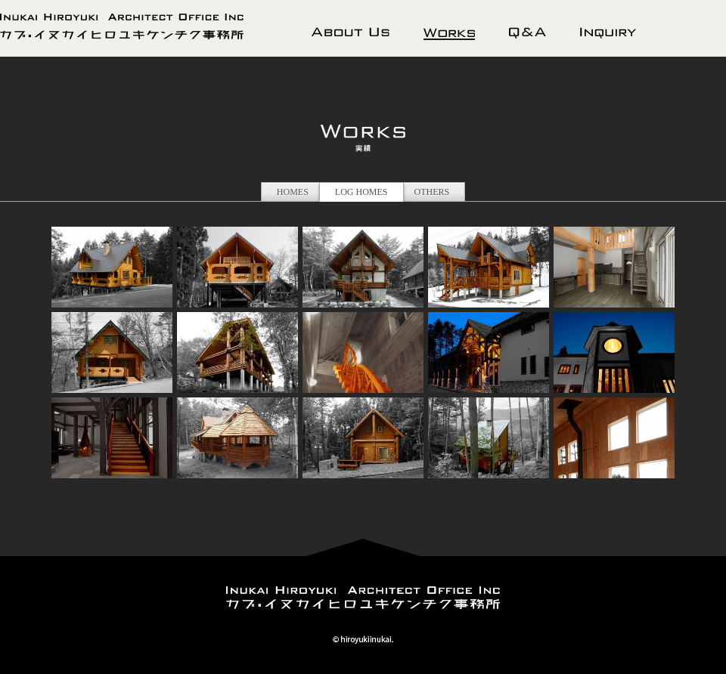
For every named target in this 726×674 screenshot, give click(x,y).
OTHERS (432, 192)
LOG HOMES (361, 192)
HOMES (293, 192)
